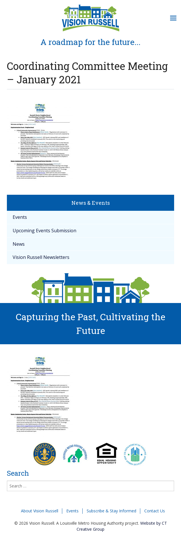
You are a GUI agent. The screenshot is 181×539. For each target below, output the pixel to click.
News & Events (90, 202)
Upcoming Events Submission (44, 230)
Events (20, 217)
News (19, 244)
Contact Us (154, 511)
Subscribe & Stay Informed (111, 511)
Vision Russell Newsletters (41, 257)
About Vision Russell (39, 511)
